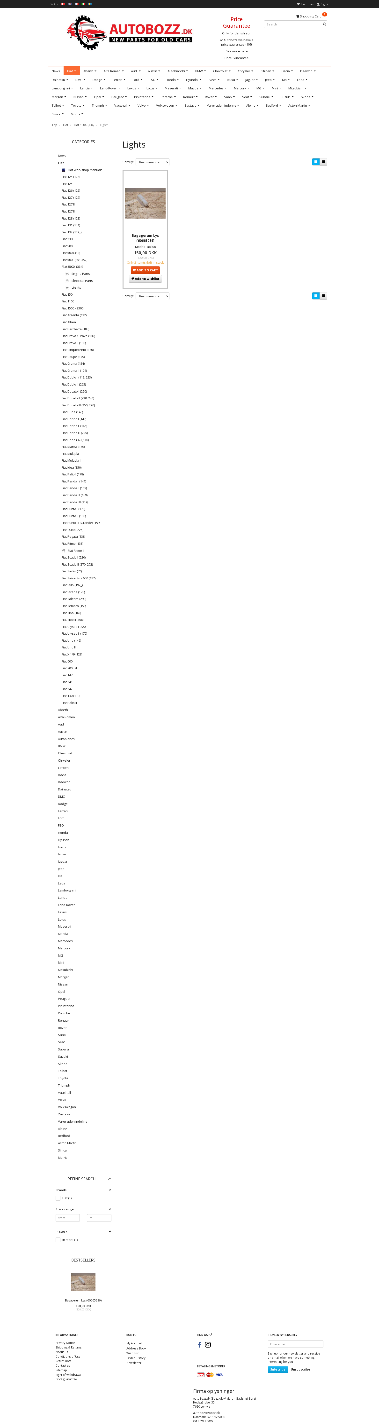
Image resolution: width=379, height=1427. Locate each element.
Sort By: (128, 162)
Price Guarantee (237, 58)
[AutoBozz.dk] (131, 31)
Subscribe (277, 1369)
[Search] (324, 24)
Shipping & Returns (69, 1347)
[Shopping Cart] (311, 16)
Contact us (63, 1365)
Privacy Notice (65, 1343)
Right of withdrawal (68, 1375)
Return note (64, 1361)
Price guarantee (66, 1379)
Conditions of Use (68, 1356)
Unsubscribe (300, 1369)
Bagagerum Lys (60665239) (83, 1300)
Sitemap (61, 1370)
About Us (62, 1352)
